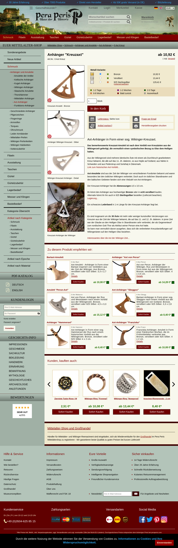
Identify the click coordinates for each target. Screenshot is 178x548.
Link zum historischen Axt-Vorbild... (103, 167)
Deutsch (18, 284)
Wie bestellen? (11, 465)
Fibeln (22, 37)
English (17, 290)
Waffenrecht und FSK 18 (58, 493)
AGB (48, 479)
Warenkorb (147, 17)
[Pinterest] (157, 519)
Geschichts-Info (22, 337)
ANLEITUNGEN (17, 389)
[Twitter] (149, 519)
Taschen (54, 37)
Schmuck (68, 45)
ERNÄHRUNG (16, 366)
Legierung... (92, 198)
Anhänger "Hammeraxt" (59, 322)
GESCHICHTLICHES (20, 380)
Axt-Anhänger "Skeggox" (125, 290)
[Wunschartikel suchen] (109, 17)
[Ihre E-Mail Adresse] (22, 307)
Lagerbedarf (104, 37)
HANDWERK (16, 362)
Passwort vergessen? (12, 322)
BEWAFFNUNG (17, 371)
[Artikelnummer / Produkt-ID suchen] (109, 22)
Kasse (138, 7)
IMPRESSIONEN (18, 344)
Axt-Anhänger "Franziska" (126, 322)
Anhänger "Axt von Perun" (126, 257)
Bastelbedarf (151, 37)
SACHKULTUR (17, 353)
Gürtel (67, 37)
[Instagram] (164, 519)
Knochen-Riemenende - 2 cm (157, 399)
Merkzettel (122, 7)
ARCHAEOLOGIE (18, 384)
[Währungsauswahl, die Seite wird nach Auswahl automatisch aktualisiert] (170, 8)
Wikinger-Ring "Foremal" (96, 399)
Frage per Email (149, 119)
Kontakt (93, 7)
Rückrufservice (11, 474)
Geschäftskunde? (46, 8)
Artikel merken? (105, 125)
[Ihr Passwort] (22, 313)
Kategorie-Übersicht (18, 211)
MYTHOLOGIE (17, 375)
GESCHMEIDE (17, 349)
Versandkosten (53, 465)
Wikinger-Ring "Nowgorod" (126, 399)
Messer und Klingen (128, 37)
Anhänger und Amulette (86, 45)
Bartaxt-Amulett (55, 257)
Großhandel (145, 436)
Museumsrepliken (12, 493)
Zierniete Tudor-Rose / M (65, 399)
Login (107, 7)
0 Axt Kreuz (119, 45)
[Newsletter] (135, 493)
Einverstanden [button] (164, 542)
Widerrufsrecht (53, 474)
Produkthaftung (54, 484)
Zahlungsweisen (54, 469)
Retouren (8, 469)
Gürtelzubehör (85, 37)
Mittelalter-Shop (54, 45)
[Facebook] (142, 519)
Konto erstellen (10, 319)
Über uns (50, 489)
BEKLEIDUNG (16, 357)
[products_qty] (92, 101)
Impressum (51, 460)
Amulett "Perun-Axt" (57, 290)
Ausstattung (37, 37)
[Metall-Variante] (100, 74)
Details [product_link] (74, 276)
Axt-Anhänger (105, 45)
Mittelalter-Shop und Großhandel (68, 428)
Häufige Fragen (11, 479)
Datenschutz (10, 484)
